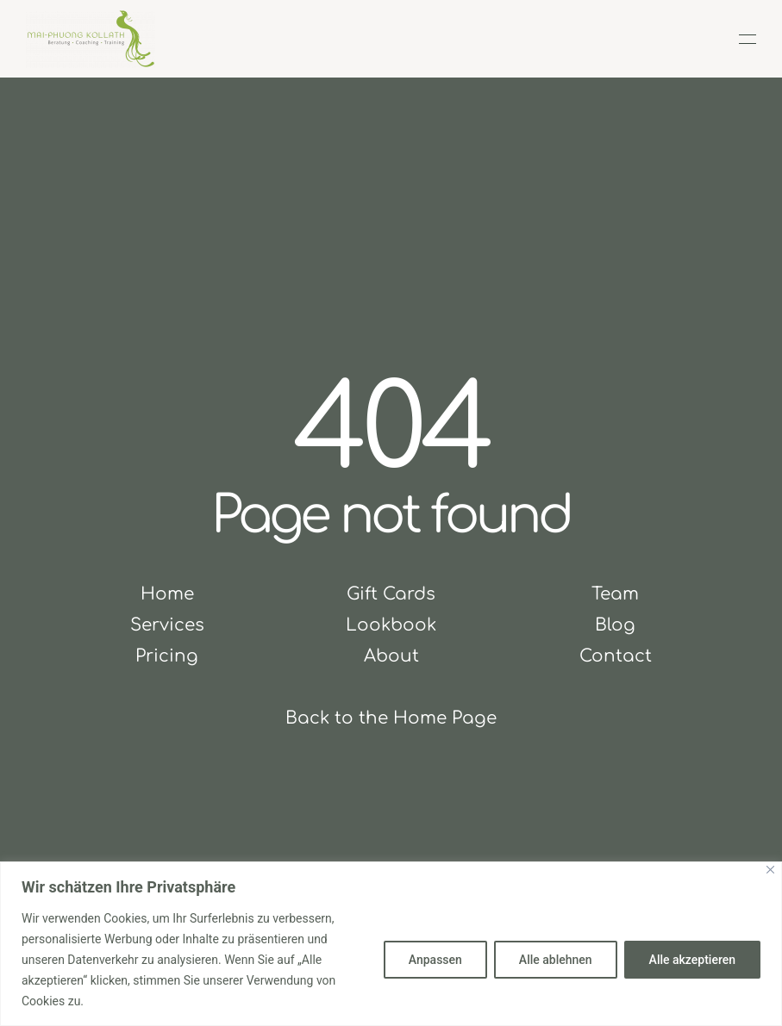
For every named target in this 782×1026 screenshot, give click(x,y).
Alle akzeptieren (692, 960)
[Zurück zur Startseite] (90, 39)
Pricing (166, 656)
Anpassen (435, 960)
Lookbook (391, 625)
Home (167, 594)
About (391, 656)
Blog (615, 625)
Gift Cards (391, 594)
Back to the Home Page (391, 718)
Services (167, 625)
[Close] (770, 870)
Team (615, 594)
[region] (391, 943)
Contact (615, 656)
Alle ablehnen (555, 960)
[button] (747, 39)
